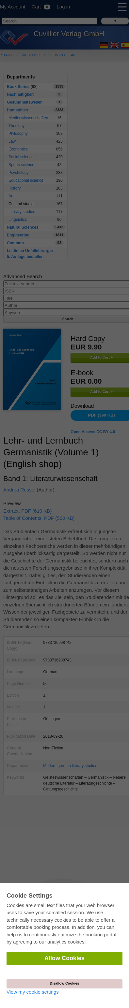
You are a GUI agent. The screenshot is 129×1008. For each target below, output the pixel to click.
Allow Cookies (64, 958)
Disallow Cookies (64, 983)
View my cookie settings (33, 992)
